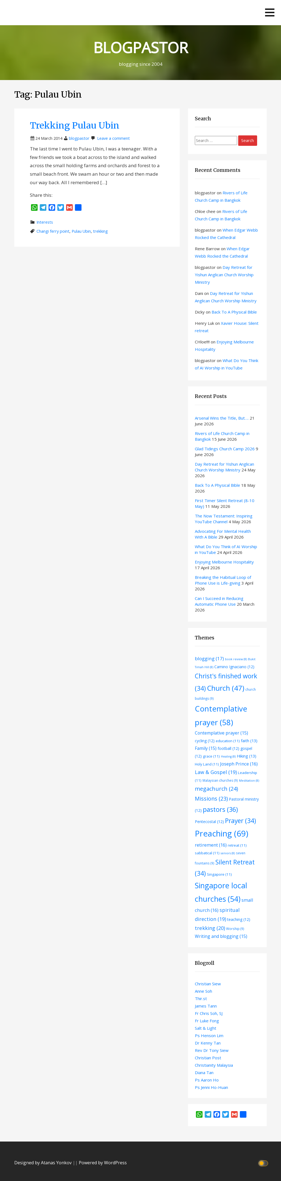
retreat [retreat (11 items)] (237, 845)
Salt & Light (205, 1028)
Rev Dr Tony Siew (212, 1050)
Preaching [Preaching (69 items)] (221, 833)
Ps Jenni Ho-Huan (211, 1087)
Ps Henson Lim (209, 1035)
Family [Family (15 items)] (206, 748)
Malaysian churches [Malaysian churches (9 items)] (220, 780)
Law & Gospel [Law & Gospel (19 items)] (216, 772)
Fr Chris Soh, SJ (209, 1013)
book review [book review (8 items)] (236, 659)
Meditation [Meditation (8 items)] (249, 780)
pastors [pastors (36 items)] (220, 809)
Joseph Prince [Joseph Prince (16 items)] (239, 764)
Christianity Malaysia (214, 1065)
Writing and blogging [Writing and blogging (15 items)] (221, 936)
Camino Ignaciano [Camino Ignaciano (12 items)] (234, 666)
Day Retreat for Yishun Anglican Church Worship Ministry (224, 274)
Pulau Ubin (81, 231)
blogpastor (79, 138)
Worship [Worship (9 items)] (235, 928)
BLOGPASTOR (140, 47)
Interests (44, 222)
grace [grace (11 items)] (211, 756)
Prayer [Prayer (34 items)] (240, 820)
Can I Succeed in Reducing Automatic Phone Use (219, 601)
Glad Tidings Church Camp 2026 (225, 448)
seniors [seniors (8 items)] (228, 853)
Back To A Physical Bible (234, 312)
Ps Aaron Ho (207, 1080)
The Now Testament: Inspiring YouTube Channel (223, 518)
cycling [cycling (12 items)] (205, 740)
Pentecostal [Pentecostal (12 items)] (209, 821)
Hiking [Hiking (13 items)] (246, 756)
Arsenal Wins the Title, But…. (222, 418)
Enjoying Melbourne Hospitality (224, 562)
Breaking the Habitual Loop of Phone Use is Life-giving (223, 580)
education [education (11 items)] (228, 740)
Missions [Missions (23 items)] (211, 798)
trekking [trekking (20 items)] (210, 927)
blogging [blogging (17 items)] (209, 658)
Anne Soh (203, 991)
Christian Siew (208, 983)
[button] (269, 12)
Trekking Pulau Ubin (74, 125)
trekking (100, 231)
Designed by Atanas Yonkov (43, 1163)
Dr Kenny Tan (208, 1043)
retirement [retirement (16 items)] (211, 845)
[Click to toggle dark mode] (264, 1163)
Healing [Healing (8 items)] (228, 756)
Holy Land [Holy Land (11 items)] (207, 764)
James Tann (206, 1006)
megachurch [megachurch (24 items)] (216, 788)
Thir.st (201, 998)
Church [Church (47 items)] (225, 688)
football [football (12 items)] (228, 748)
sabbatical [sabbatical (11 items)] (207, 852)
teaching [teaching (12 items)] (238, 919)
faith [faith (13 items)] (249, 740)
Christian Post (208, 1057)
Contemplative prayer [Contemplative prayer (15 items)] (221, 733)
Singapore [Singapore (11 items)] (219, 874)
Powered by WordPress (103, 1163)
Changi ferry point (52, 231)
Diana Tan (204, 1072)
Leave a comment (113, 138)
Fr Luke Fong (207, 1020)
